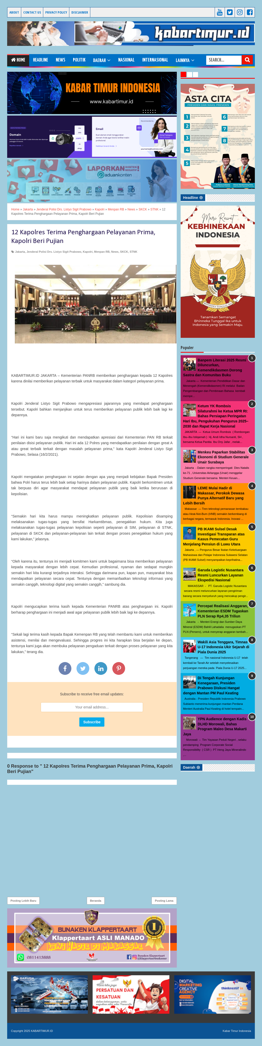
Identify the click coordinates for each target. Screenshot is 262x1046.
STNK (133, 251)
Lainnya (183, 60)
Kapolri (88, 251)
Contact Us (32, 12)
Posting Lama (164, 900)
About (14, 12)
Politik (79, 60)
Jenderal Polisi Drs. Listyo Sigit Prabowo (54, 251)
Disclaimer (79, 12)
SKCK (124, 251)
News (60, 60)
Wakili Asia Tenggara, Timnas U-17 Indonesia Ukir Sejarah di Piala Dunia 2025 (223, 647)
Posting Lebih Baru (23, 900)
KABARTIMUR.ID (15, 22)
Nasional (126, 60)
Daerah (99, 60)
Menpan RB (102, 251)
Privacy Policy (56, 12)
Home (18, 60)
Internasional (155, 60)
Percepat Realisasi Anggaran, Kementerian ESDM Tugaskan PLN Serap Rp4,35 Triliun (223, 611)
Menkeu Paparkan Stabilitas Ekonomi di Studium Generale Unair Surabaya (223, 457)
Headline (40, 60)
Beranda (95, 900)
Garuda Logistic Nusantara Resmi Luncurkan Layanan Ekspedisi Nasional (221, 575)
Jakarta (20, 251)
